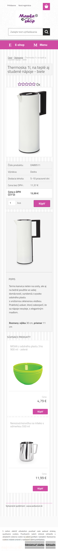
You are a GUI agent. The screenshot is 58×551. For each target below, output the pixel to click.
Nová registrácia (25, 5)
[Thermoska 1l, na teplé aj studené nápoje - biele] (29, 88)
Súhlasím (51, 545)
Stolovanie (18, 57)
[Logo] (29, 18)
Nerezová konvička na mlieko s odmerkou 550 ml (27, 425)
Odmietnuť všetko (34, 545)
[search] (46, 31)
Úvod (10, 57)
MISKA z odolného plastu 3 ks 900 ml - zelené (26, 348)
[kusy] (12, 203)
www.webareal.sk (34, 505)
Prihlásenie (11, 5)
